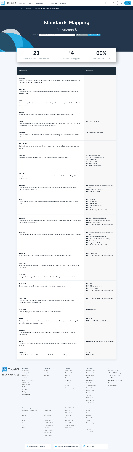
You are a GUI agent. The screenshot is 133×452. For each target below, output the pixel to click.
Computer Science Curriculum (27, 381)
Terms (88, 420)
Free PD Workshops (113, 378)
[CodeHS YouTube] (11, 375)
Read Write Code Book (50, 423)
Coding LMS (25, 373)
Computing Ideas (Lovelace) (51, 8)
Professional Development (29, 387)
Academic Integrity (70, 388)
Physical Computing (70, 425)
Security (88, 429)
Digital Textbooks (91, 398)
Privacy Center (90, 418)
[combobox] (57, 35)
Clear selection (81, 35)
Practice (88, 393)
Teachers (46, 375)
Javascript (25, 413)
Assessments (69, 418)
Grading (67, 375)
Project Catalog (90, 373)
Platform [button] (31, 3)
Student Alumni (48, 435)
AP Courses (89, 378)
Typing (24, 392)
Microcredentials (112, 383)
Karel (23, 428)
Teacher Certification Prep (115, 380)
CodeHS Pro (25, 378)
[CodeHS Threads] (18, 375)
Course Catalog (90, 370)
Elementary (89, 380)
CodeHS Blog (47, 420)
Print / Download (94, 35)
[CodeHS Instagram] (6, 375)
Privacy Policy (90, 423)
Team (87, 413)
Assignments (68, 370)
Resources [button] (64, 3)
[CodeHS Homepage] (9, 3)
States (45, 413)
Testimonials (47, 415)
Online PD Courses (113, 370)
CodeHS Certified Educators (36, 446)
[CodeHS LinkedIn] (8, 375)
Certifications (26, 384)
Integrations (68, 383)
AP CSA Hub (90, 400)
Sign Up (127, 3)
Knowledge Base (48, 425)
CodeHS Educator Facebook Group (66, 446)
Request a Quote (112, 3)
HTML (24, 420)
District (46, 370)
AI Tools (67, 385)
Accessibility (89, 432)
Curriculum (89, 368)
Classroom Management (72, 373)
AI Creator (25, 389)
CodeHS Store (89, 446)
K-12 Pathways (90, 375)
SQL (23, 425)
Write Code (68, 380)
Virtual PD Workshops (114, 375)
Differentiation (69, 413)
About (88, 410)
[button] (23, 3)
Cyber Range (26, 394)
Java (23, 418)
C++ (23, 423)
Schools (46, 373)
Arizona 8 (37, 8)
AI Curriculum (90, 403)
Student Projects (48, 430)
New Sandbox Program (29, 410)
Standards (28, 8)
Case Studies (47, 410)
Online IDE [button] (54, 3)
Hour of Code (90, 390)
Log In (121, 3)
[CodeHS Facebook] (3, 375)
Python (24, 415)
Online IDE (25, 375)
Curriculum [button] (40, 3)
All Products (25, 370)
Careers (88, 415)
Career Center (48, 433)
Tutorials (88, 395)
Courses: (35, 35)
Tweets (46, 418)
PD (108, 368)
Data (66, 378)
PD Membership (112, 385)
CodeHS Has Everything (72, 408)
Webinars (46, 428)
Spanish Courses (91, 385)
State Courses (90, 383)
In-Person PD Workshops (115, 373)
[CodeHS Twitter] (15, 375)
